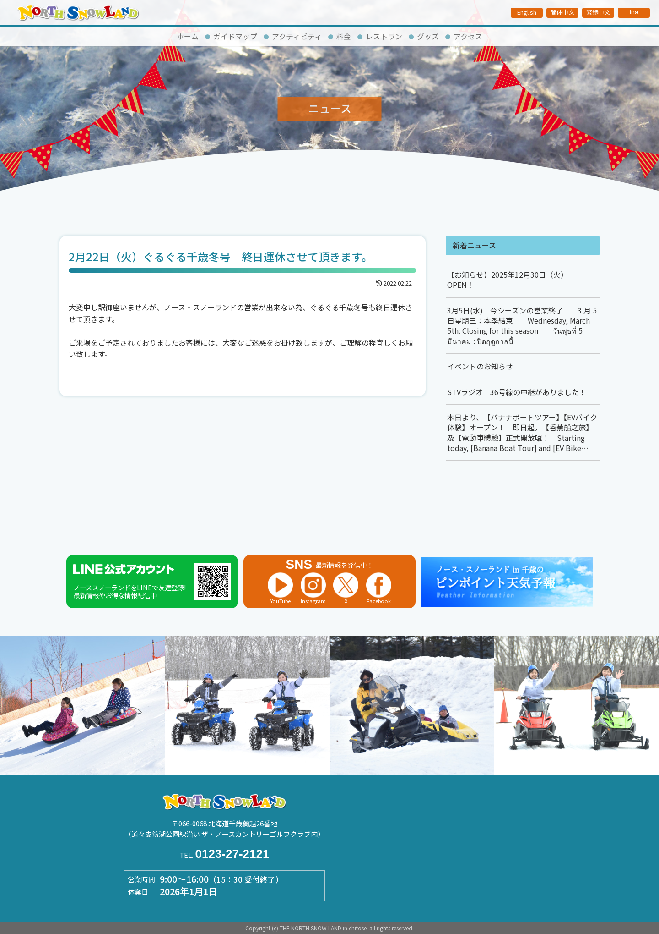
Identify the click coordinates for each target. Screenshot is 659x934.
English (526, 12)
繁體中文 (598, 12)
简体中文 (562, 12)
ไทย (633, 12)
